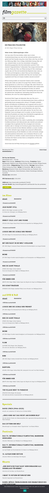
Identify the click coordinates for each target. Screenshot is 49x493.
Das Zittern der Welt (11, 424)
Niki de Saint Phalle (11, 266)
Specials (7, 404)
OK (25, 490)
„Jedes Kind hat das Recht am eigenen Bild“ (21, 415)
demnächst (17, 199)
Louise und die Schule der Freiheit (17, 232)
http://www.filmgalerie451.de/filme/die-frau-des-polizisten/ (29, 184)
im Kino (7, 195)
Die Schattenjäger (10, 286)
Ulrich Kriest (43, 150)
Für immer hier (8, 279)
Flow (4, 343)
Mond (4, 254)
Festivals (7, 431)
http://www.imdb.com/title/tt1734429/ (20, 182)
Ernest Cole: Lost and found (15, 220)
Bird (4, 356)
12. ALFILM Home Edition (12, 454)
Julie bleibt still (9, 207)
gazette (14, 12)
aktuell (4, 199)
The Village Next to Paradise (15, 390)
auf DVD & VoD (10, 295)
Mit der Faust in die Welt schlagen (17, 243)
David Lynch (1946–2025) (13, 409)
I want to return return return (16, 475)
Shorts (6, 462)
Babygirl (6, 367)
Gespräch (32, 143)
